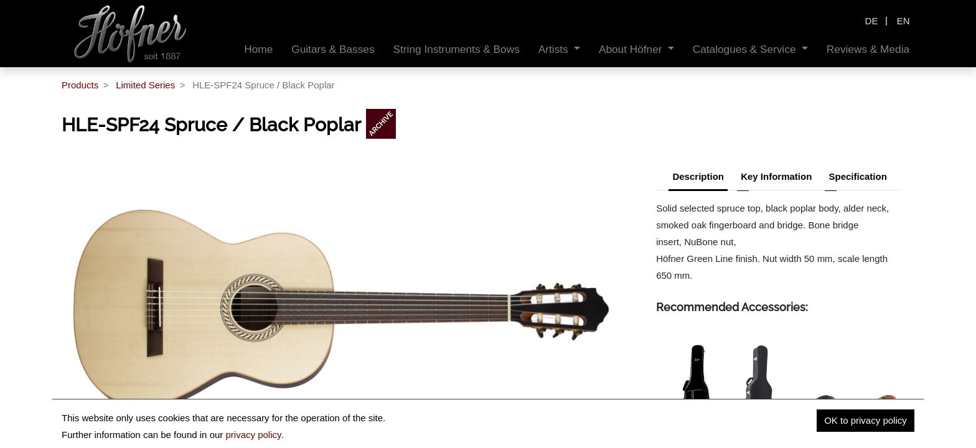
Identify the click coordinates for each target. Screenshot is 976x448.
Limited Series (145, 85)
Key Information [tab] (776, 176)
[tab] (857, 178)
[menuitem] (258, 49)
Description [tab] (698, 176)
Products (80, 85)
